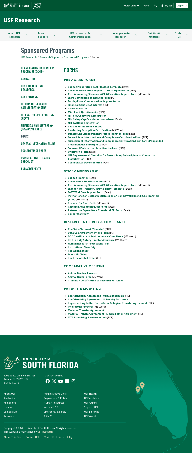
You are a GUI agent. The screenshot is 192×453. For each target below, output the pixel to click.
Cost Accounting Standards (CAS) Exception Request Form (102, 94)
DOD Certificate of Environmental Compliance (95, 236)
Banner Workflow (78, 214)
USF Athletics (91, 398)
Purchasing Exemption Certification (89, 130)
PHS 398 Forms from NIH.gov (85, 126)
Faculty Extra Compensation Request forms (94, 101)
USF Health (90, 394)
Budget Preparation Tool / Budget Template (95, 87)
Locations (9, 407)
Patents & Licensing (82, 289)
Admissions (10, 403)
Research (9, 416)
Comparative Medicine (84, 266)
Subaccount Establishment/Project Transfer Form (98, 133)
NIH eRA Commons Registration (87, 115)
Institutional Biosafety (82, 247)
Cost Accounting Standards (32, 87)
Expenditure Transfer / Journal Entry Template (96, 188)
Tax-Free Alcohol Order (82, 258)
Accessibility (65, 437)
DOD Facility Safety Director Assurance (91, 240)
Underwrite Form (78, 151)
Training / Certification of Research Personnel (95, 280)
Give (146, 5)
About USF (9, 394)
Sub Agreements (31, 169)
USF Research (22, 20)
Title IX (48, 416)
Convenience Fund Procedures (86, 181)
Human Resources (54, 403)
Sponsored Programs (76, 57)
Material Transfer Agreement (86, 310)
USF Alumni (90, 403)
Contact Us (28, 79)
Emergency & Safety (55, 412)
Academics (9, 398)
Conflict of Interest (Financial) (86, 229)
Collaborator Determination (85, 162)
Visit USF (49, 437)
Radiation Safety (78, 250)
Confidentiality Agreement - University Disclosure (98, 299)
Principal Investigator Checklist (35, 159)
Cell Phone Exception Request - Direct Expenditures (98, 90)
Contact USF (32, 437)
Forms (25, 136)
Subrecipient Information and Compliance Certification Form (104, 137)
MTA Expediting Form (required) (87, 317)
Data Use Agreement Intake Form (88, 232)
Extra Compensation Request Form (89, 97)
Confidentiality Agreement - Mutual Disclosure (96, 295)
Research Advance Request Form (87, 206)
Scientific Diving (77, 254)
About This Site (12, 437)
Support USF (91, 407)
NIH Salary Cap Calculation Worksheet (91, 119)
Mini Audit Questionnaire (83, 112)
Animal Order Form (79, 277)
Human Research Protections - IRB (88, 243)
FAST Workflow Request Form (85, 192)
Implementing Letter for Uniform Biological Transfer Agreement (107, 303)
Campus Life (11, 412)
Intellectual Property (80, 306)
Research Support (50, 57)
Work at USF (51, 407)
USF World (90, 416)
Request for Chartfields (82, 203)
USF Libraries (91, 412)
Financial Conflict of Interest (85, 105)
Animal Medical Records (82, 273)
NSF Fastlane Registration (83, 123)
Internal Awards (77, 108)
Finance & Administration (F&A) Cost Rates (37, 127)
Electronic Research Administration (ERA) (34, 105)
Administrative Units (55, 394)
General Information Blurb (38, 143)
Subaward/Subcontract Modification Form (93, 148)
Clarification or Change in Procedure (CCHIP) (37, 69)
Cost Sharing (29, 97)
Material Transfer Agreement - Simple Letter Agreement (103, 314)
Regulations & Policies (56, 398)
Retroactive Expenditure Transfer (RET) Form (95, 210)
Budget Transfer (78, 178)
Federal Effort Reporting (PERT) (37, 116)
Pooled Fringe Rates (33, 151)
